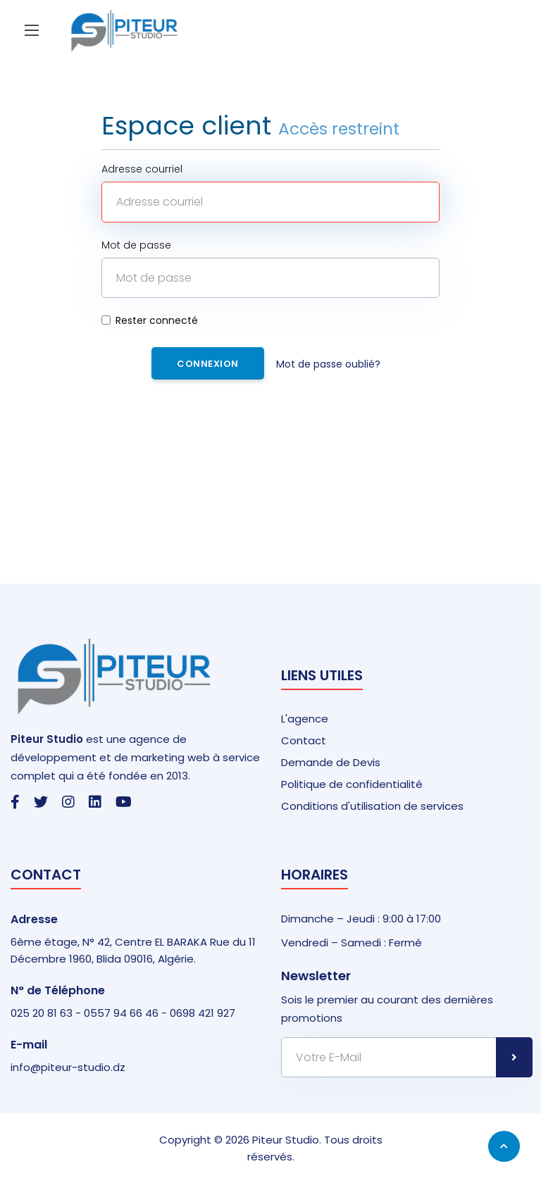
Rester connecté (149, 320)
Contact (303, 740)
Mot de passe (136, 245)
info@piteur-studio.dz (68, 1067)
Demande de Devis (330, 762)
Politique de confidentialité (352, 784)
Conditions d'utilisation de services (372, 806)
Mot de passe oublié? (328, 364)
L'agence (304, 718)
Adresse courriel (141, 169)
